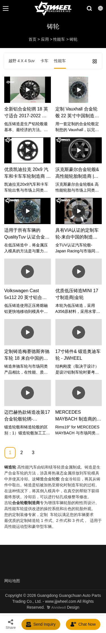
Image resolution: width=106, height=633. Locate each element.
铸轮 (73, 39)
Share (11, 624)
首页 (32, 39)
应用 (45, 39)
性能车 (59, 39)
